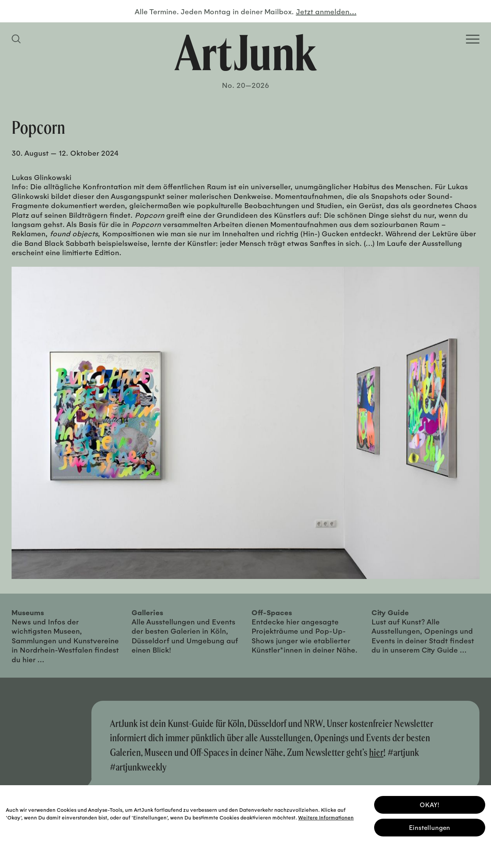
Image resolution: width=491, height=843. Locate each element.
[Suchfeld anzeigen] (17, 39)
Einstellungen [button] (429, 826)
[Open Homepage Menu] (472, 39)
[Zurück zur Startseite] (245, 52)
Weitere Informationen (326, 816)
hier (376, 752)
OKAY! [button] (429, 803)
